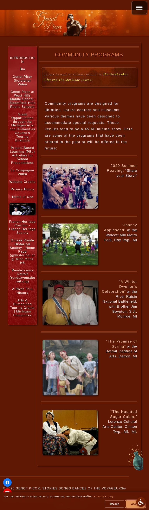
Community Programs (89, 55)
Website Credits (22, 181)
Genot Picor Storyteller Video (22, 80)
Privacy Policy (22, 189)
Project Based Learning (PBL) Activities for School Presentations (22, 155)
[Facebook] (7, 482)
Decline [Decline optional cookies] (114, 504)
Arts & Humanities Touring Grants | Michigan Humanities (22, 308)
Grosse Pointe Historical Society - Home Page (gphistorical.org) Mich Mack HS (22, 251)
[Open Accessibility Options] (141, 502)
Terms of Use (22, 196)
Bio (22, 69)
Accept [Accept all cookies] (135, 504)
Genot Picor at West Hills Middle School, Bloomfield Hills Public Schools (22, 99)
